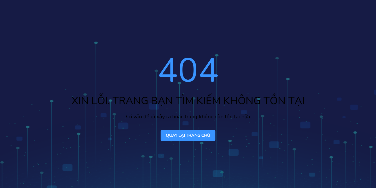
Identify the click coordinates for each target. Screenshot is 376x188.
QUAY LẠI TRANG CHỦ (188, 135)
